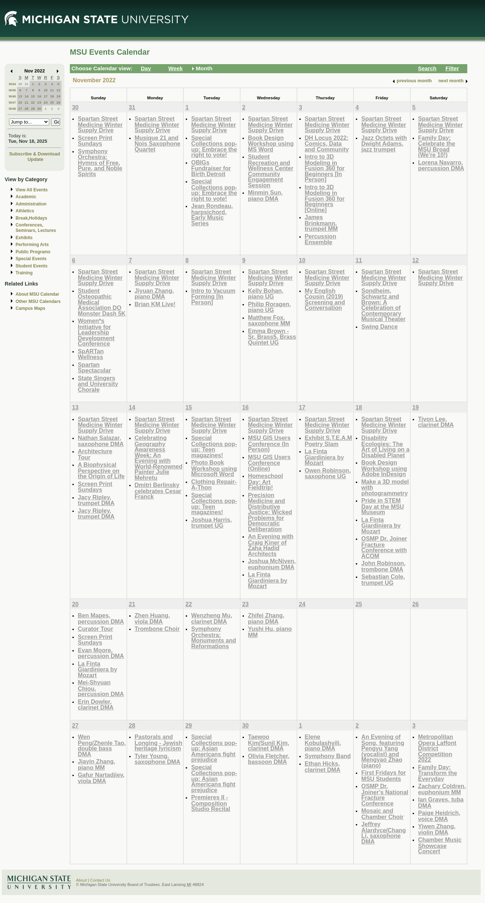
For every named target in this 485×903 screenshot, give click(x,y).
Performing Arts (32, 244)
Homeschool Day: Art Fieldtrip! (265, 482)
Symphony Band (328, 756)
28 (27, 109)
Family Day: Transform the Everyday (437, 773)
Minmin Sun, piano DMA (265, 195)
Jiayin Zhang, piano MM (96, 764)
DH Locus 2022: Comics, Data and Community (327, 143)
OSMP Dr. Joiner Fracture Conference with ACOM (384, 547)
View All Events (32, 189)
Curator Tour (95, 628)
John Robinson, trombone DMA (383, 566)
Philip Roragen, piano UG (269, 307)
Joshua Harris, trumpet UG (211, 522)
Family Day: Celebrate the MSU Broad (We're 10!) (436, 146)
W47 (12, 102)
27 (20, 109)
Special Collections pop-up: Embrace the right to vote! (214, 146)
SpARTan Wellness (91, 354)
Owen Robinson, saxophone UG (328, 473)
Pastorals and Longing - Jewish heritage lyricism (158, 742)
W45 (12, 90)
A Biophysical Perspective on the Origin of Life (101, 470)
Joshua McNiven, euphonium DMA (272, 564)
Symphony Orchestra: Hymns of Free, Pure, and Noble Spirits (100, 162)
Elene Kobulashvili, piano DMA (323, 742)
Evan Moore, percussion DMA (101, 653)
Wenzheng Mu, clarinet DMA (211, 618)
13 (20, 96)
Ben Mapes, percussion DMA (101, 618)
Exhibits (24, 237)
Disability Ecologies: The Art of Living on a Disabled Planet (385, 446)
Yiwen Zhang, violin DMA (437, 829)
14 (27, 96)
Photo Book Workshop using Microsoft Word (214, 468)
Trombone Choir (157, 628)
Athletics (25, 210)
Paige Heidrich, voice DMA (439, 816)
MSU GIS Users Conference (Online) (269, 463)
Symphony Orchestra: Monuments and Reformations (213, 637)
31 (27, 84)
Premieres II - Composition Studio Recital (210, 803)
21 (27, 102)
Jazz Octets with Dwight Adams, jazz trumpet (384, 143)
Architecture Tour (95, 454)
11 (52, 90)
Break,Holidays (31, 218)
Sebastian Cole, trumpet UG (383, 579)
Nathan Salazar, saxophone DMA (101, 440)
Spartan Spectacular (94, 367)
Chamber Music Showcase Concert (439, 845)
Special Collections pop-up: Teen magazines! (214, 446)
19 (58, 96)
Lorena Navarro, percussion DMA (441, 165)
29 (33, 109)
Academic (26, 196)
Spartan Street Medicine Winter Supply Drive (100, 124)
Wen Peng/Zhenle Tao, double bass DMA (102, 745)
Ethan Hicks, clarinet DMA (323, 766)
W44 (12, 84)
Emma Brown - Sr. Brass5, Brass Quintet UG (272, 337)
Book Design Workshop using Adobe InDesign (384, 468)
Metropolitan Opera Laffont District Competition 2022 (437, 748)
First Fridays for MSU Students (383, 775)
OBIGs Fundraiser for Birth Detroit (211, 168)
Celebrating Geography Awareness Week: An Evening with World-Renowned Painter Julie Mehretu (159, 457)
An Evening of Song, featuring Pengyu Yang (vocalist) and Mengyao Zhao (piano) (382, 751)
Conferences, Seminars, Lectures (36, 227)
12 (58, 90)
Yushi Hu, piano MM (270, 631)
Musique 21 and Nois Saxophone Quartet (158, 143)
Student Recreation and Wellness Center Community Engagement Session (270, 170)
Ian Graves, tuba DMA (441, 802)
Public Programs (33, 251)
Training (24, 272)
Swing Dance (379, 326)
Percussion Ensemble (320, 239)
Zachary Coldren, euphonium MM (442, 789)
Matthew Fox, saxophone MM (269, 320)
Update (35, 159)
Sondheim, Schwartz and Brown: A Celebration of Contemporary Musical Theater (383, 304)
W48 (12, 109)
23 (39, 102)
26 (58, 102)
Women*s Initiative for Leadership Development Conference (96, 332)
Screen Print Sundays (95, 140)
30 (20, 84)
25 (52, 102)
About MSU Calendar (37, 294)
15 (33, 96)
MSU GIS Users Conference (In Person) (269, 443)
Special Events (31, 258)
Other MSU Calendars (38, 301)
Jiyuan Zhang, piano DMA (154, 293)
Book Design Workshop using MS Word (271, 143)
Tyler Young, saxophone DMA (158, 759)
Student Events (31, 266)
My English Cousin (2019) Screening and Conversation (325, 299)
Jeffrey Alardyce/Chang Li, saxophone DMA (383, 833)
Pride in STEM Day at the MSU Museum (382, 506)
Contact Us (100, 880)
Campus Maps (30, 308)
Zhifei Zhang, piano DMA (266, 618)
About (81, 880)
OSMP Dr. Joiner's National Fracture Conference (384, 795)
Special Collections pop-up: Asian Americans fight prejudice (214, 748)
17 (46, 96)
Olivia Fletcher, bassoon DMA (269, 759)
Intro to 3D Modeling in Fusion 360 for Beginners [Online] (325, 198)
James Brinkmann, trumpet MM (321, 223)
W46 (12, 96)
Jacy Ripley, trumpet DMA (96, 500)
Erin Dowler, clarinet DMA (96, 704)
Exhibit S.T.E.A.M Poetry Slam (328, 440)
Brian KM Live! (155, 304)
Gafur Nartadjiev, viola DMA (101, 777)
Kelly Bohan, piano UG (265, 293)
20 (20, 102)
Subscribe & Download (34, 154)
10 (46, 90)
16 (39, 96)
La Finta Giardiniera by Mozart (267, 580)
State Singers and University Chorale (98, 384)
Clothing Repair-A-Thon (214, 484)
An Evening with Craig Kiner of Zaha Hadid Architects (271, 545)
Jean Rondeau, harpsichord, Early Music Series (212, 214)
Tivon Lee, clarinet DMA (436, 422)
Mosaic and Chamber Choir (382, 813)
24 (46, 102)
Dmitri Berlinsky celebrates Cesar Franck (158, 491)
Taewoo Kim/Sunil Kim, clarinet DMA (268, 742)
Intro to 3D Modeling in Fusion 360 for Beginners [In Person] (325, 168)
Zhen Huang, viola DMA (152, 618)
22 (33, 102)
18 (52, 96)
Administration (31, 204)
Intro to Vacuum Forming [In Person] (213, 296)
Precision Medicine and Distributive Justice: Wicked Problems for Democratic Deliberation (270, 512)
